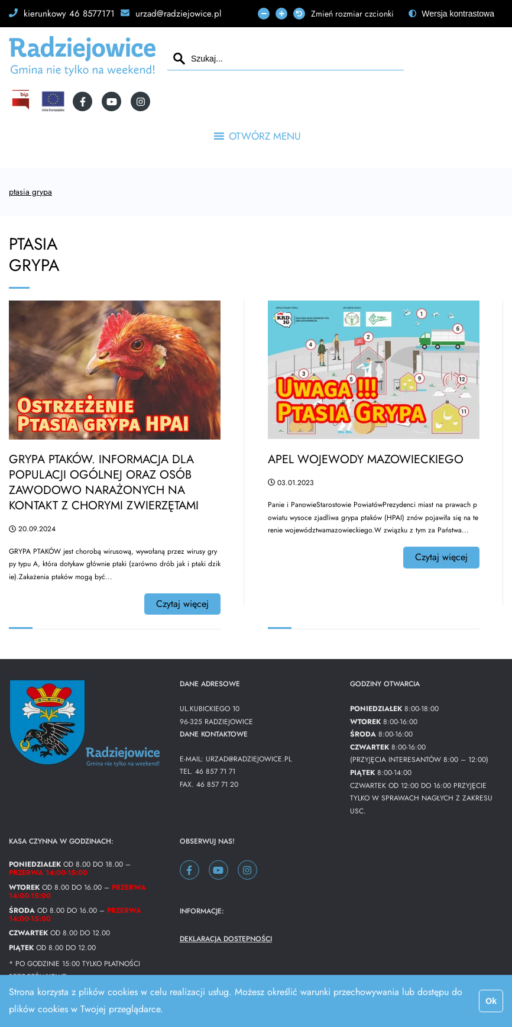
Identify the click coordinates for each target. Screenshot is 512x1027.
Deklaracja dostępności (226, 939)
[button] (265, 136)
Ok (491, 1001)
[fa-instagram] (140, 101)
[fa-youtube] (111, 101)
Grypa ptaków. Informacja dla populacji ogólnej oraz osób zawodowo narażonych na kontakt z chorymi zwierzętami (104, 482)
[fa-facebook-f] (82, 101)
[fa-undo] (299, 14)
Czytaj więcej (182, 604)
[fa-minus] (264, 14)
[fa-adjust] (451, 13)
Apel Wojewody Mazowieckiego (366, 459)
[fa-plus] (281, 14)
